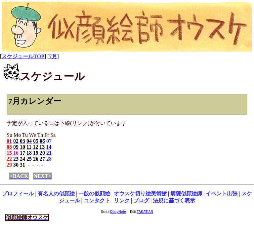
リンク (122, 200)
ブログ (141, 200)
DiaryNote (118, 212)
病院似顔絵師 (186, 193)
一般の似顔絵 (94, 193)
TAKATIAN (145, 212)
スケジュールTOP (23, 56)
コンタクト (97, 200)
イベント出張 (221, 193)
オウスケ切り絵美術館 (140, 193)
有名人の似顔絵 (56, 193)
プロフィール (18, 193)
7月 (53, 56)
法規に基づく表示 (174, 200)
